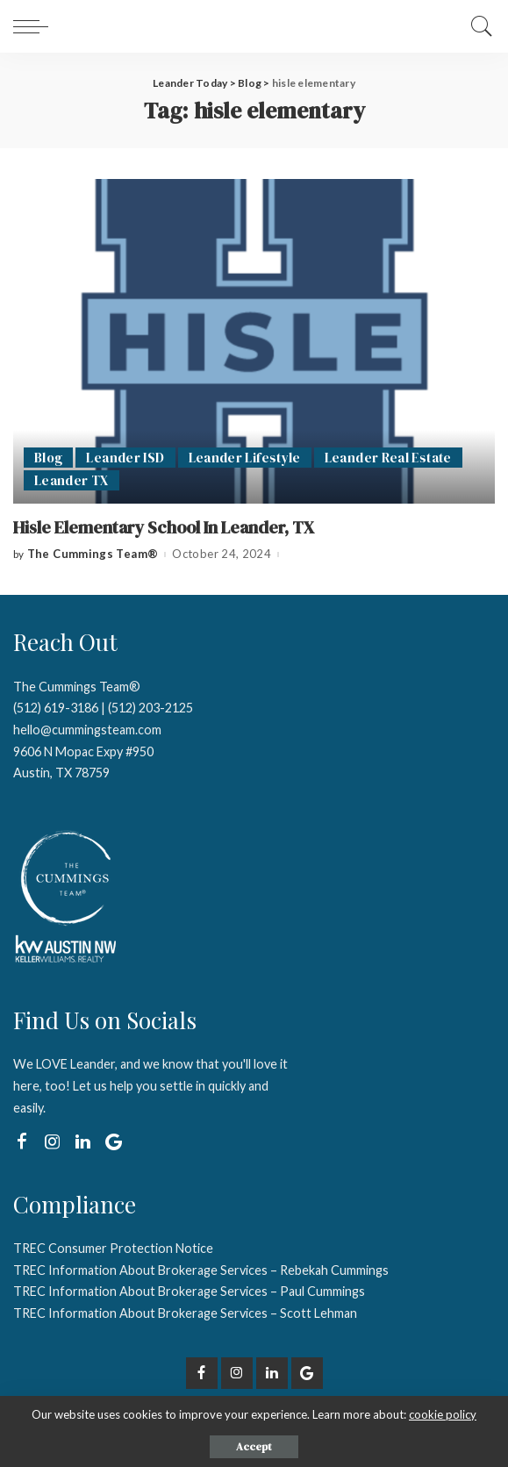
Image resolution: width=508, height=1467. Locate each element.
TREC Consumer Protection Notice (113, 1248)
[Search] (477, 26)
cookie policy (442, 1414)
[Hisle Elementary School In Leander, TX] (254, 342)
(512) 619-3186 (55, 707)
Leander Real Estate (388, 457)
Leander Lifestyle (245, 457)
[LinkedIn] (83, 1142)
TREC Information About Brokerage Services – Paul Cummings (189, 1291)
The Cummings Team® (93, 554)
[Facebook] (22, 1142)
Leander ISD (125, 457)
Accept (254, 1447)
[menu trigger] (35, 26)
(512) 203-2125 (150, 707)
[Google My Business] (113, 1142)
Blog (48, 457)
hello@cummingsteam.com (87, 729)
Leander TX (71, 480)
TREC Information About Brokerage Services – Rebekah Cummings (201, 1270)
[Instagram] (52, 1142)
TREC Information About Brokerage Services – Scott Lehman (185, 1313)
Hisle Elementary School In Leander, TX (163, 528)
